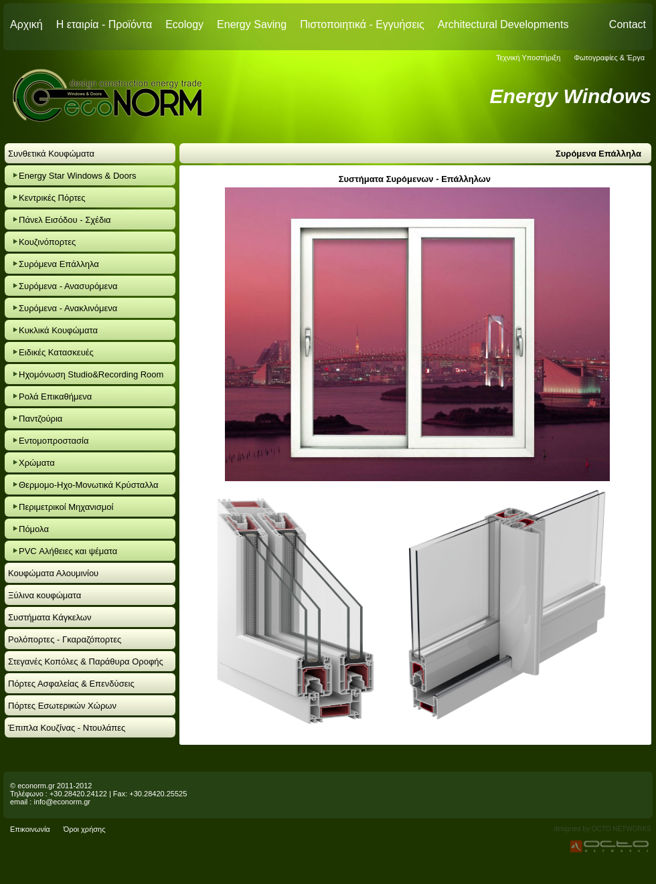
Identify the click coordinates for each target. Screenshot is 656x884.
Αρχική (26, 24)
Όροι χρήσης (85, 829)
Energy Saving (251, 24)
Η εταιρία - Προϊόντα (104, 24)
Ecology (184, 24)
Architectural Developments (503, 24)
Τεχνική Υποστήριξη (528, 58)
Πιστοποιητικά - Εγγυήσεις (362, 24)
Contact (627, 24)
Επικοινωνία (30, 829)
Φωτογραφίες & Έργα (609, 58)
